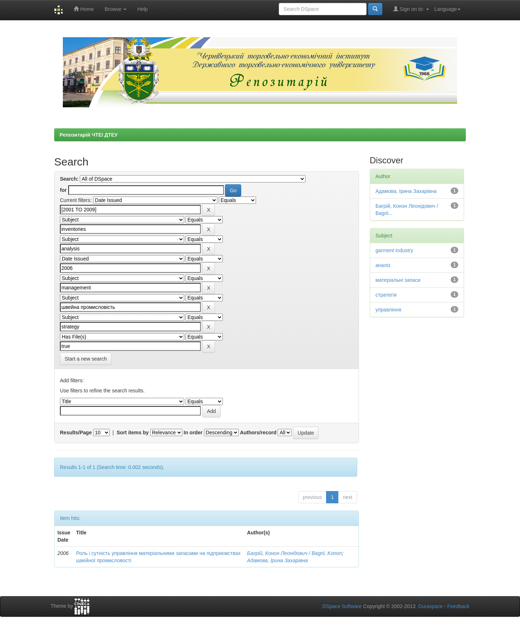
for (63, 190)
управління (389, 310)
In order (193, 432)
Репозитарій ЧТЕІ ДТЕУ (89, 135)
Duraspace (430, 606)
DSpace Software (342, 606)
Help (142, 9)
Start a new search (86, 359)
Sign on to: (411, 9)
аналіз (383, 265)
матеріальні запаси (398, 280)
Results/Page (76, 432)
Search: (69, 179)
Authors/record (258, 432)
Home (84, 9)
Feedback (458, 606)
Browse (116, 9)
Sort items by (133, 432)
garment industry (394, 250)
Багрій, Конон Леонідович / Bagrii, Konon (294, 553)
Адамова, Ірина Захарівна (277, 560)
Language (447, 9)
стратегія (386, 295)
